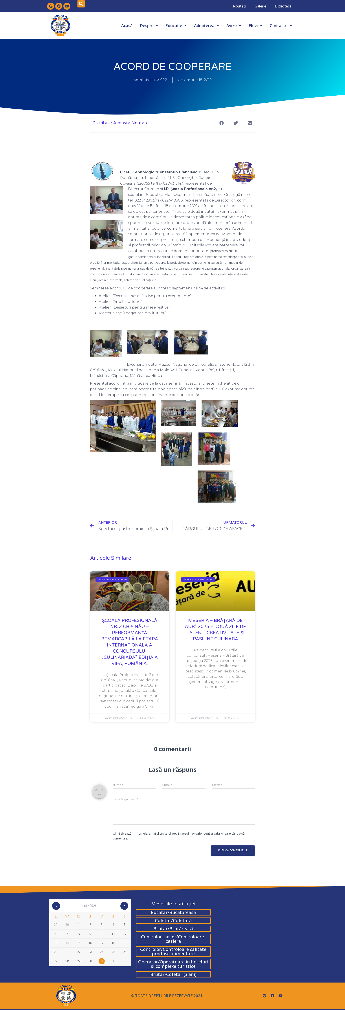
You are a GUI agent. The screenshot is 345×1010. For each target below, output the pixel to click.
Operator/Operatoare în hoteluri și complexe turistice (173, 964)
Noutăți (239, 6)
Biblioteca (283, 6)
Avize (233, 25)
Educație (176, 25)
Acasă (126, 25)
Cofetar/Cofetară (173, 920)
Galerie (260, 6)
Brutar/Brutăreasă (173, 929)
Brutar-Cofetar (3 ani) (173, 974)
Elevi (255, 25)
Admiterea (206, 25)
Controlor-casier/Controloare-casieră (173, 939)
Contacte (281, 25)
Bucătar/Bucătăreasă (173, 912)
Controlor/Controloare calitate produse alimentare (173, 951)
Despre (149, 25)
